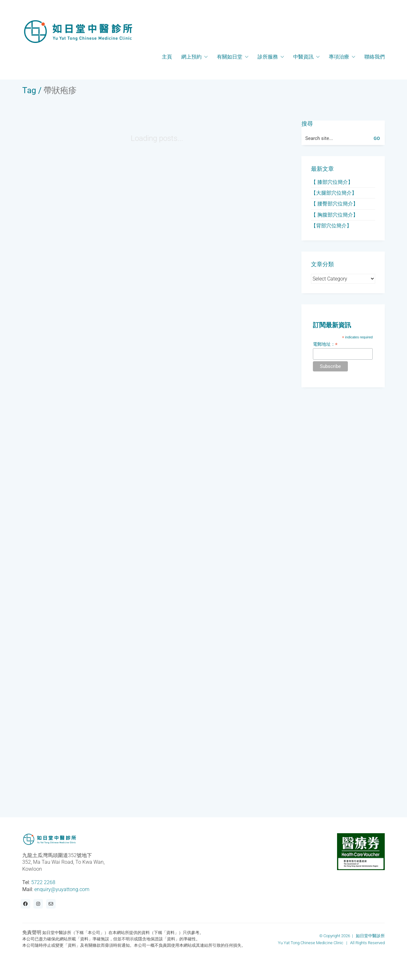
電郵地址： (325, 344)
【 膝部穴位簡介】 (332, 182)
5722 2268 (43, 882)
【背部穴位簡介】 (331, 226)
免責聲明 (31, 932)
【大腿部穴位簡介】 (334, 193)
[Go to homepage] (78, 31)
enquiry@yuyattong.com (61, 889)
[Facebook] (25, 904)
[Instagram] (38, 904)
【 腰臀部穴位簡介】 (334, 204)
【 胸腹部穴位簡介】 (334, 215)
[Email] (51, 904)
